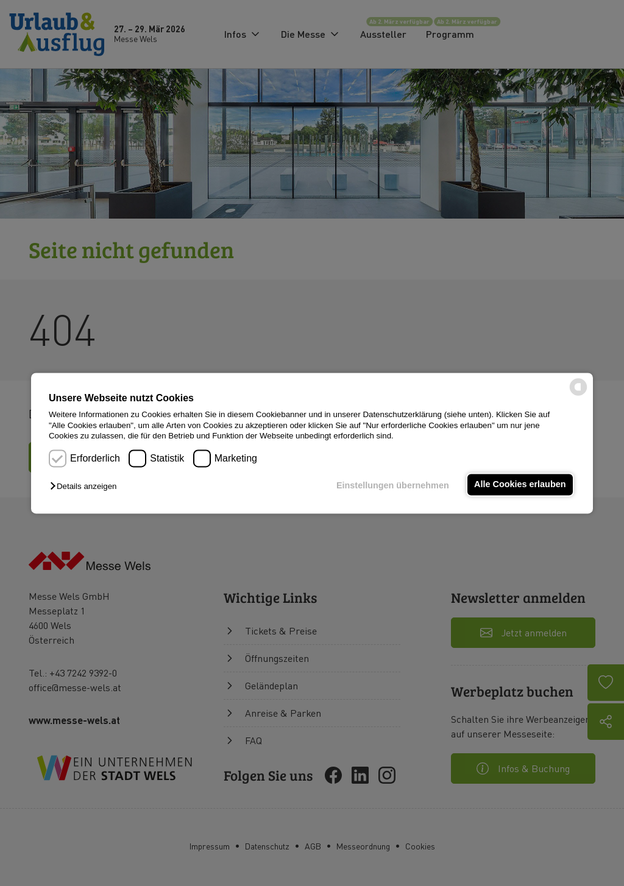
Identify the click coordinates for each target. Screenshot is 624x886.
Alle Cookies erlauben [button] (520, 485)
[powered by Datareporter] (578, 394)
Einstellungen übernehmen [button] (392, 486)
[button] (86, 487)
